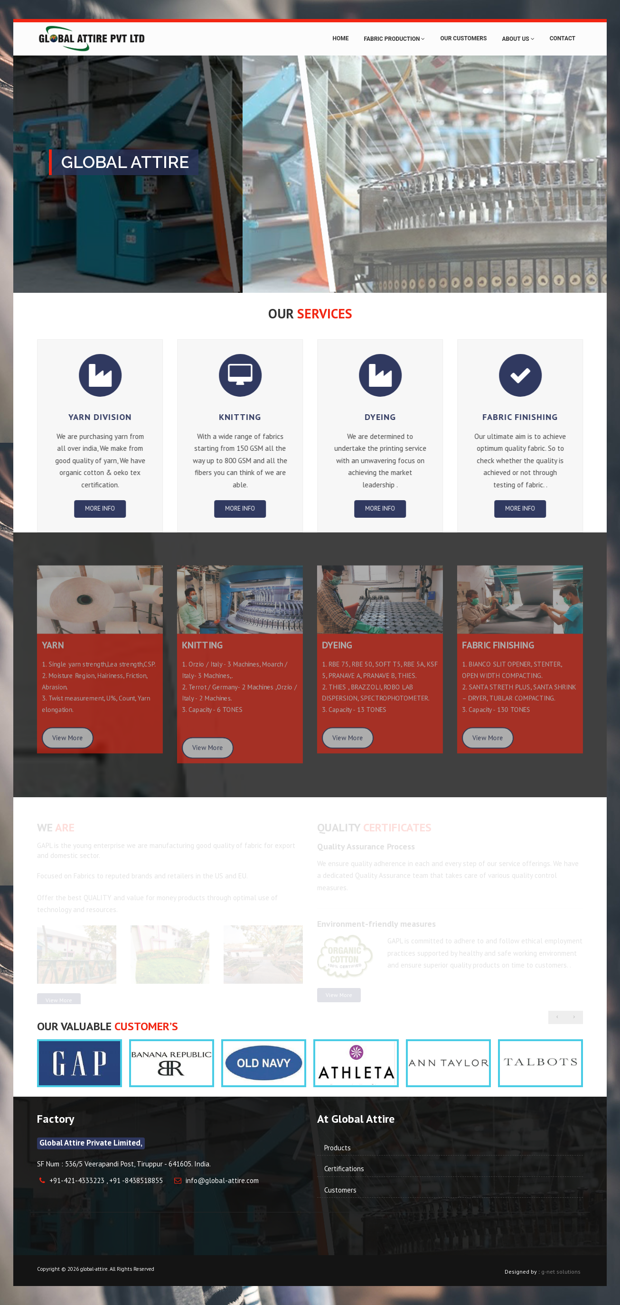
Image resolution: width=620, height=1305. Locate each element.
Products (337, 1147)
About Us (518, 39)
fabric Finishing (526, 416)
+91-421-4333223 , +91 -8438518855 (106, 1180)
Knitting (246, 416)
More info (106, 508)
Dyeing (386, 416)
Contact (562, 38)
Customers (340, 1189)
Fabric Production (394, 39)
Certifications (344, 1168)
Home (340, 38)
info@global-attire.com (222, 1180)
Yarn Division (106, 416)
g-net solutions (561, 1271)
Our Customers (463, 38)
